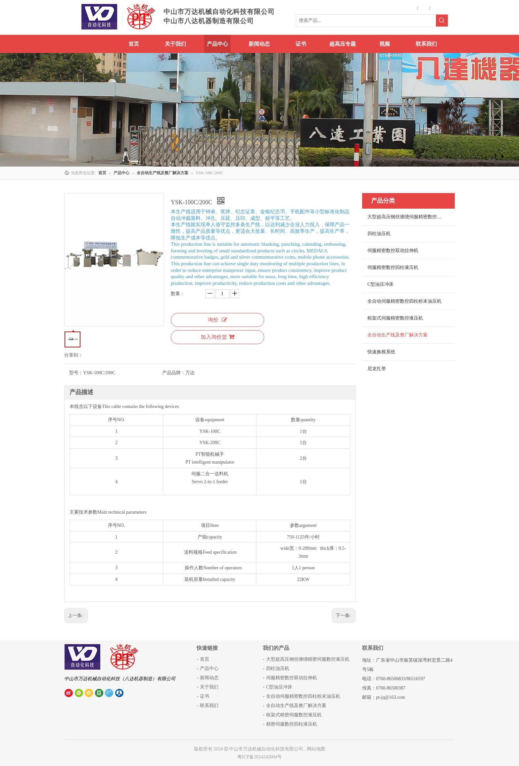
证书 (204, 696)
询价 (217, 320)
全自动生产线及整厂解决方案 (397, 334)
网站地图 (316, 748)
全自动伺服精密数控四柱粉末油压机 (404, 301)
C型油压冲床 (380, 284)
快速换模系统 (381, 351)
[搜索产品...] (366, 20)
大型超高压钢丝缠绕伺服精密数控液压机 (409, 216)
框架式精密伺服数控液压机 (294, 714)
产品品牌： (173, 372)
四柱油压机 (379, 233)
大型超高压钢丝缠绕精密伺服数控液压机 (308, 659)
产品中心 (209, 668)
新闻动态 (209, 677)
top (505, 737)
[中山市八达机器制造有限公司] (102, 656)
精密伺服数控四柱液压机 (291, 724)
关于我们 (209, 687)
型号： (76, 372)
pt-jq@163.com (390, 697)
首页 (204, 659)
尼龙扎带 (376, 368)
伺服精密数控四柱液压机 (392, 267)
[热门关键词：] (442, 20)
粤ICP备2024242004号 (259, 756)
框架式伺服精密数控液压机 (395, 318)
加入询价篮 (217, 337)
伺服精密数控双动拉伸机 (392, 250)
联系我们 (209, 705)
